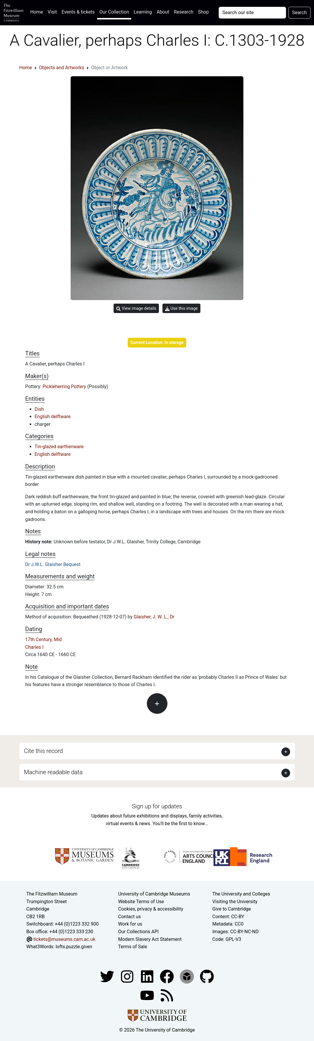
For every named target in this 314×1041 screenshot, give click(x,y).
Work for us (130, 924)
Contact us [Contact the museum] (129, 916)
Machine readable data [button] (53, 772)
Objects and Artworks (61, 67)
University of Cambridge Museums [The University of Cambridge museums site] (154, 894)
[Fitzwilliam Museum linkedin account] (167, 976)
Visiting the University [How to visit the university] (234, 901)
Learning (143, 12)
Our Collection (114, 12)
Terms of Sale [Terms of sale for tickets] (132, 946)
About (163, 12)
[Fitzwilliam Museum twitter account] (108, 976)
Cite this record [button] (43, 750)
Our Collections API (138, 931)
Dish (39, 409)
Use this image (181, 308)
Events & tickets (78, 12)
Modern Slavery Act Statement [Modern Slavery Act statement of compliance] (150, 939)
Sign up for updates (157, 806)
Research (183, 12)
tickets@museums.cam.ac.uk (64, 939)
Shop (203, 12)
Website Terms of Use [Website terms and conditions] (141, 901)
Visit (52, 12)
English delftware (53, 416)
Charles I (34, 647)
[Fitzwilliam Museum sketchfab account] (187, 976)
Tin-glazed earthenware (59, 446)
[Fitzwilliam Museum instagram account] (128, 976)
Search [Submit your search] (299, 12)
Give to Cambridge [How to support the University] (231, 909)
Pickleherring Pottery (65, 386)
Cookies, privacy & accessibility (150, 909)
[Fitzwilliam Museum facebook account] (148, 976)
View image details (136, 308)
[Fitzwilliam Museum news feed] (166, 995)
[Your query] (252, 13)
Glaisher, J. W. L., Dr (154, 617)
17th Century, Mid (43, 639)
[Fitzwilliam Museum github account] (206, 976)
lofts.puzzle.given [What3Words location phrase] (74, 946)
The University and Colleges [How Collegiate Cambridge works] (241, 894)
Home (37, 11)
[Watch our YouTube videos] (148, 995)
